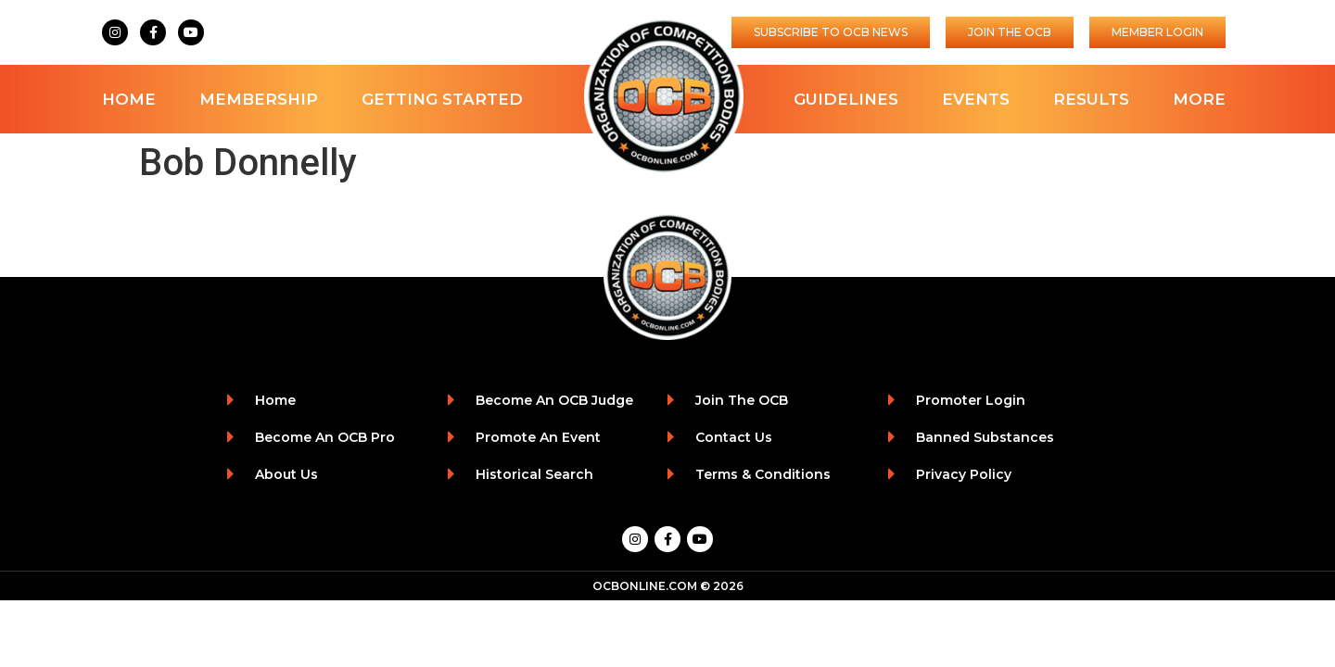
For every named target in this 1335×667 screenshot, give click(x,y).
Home (129, 99)
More (1199, 99)
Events (976, 99)
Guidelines (846, 99)
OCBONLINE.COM (644, 586)
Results (1091, 99)
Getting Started (442, 99)
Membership (258, 99)
